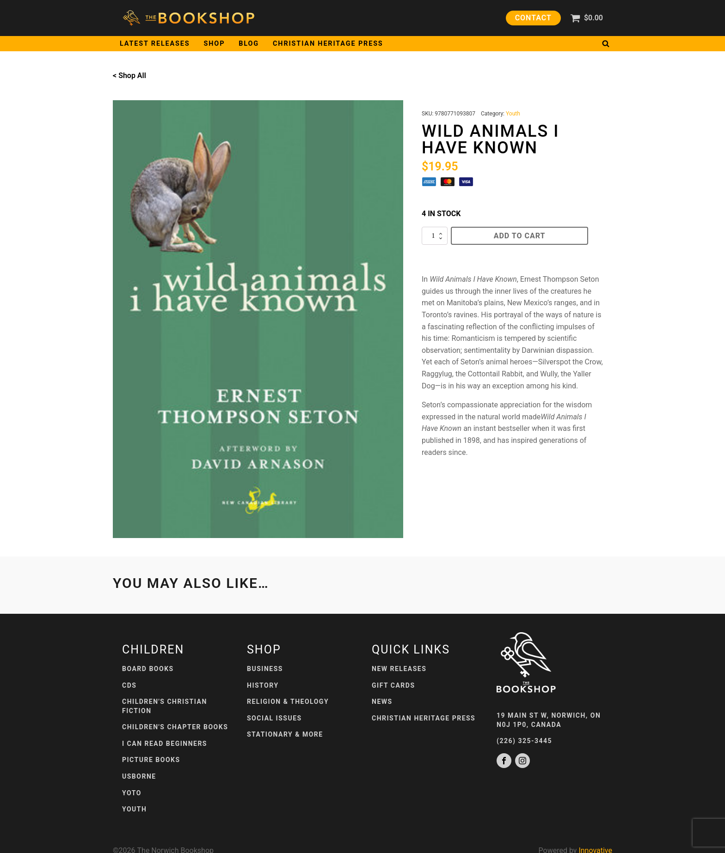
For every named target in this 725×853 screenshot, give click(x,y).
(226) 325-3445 (524, 740)
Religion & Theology (288, 701)
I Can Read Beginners (164, 743)
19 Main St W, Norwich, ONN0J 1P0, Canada (549, 720)
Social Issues (274, 718)
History (263, 685)
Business (265, 668)
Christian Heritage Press (328, 44)
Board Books (148, 668)
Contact (533, 17)
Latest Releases (155, 44)
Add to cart (520, 235)
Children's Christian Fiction (164, 706)
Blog (249, 44)
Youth (513, 113)
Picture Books (151, 759)
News (382, 701)
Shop (214, 44)
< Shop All (129, 75)
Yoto (131, 793)
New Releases (399, 668)
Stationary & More (285, 734)
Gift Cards (393, 685)
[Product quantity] (435, 236)
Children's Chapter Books (175, 727)
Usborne (139, 776)
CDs (129, 685)
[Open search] (605, 43)
